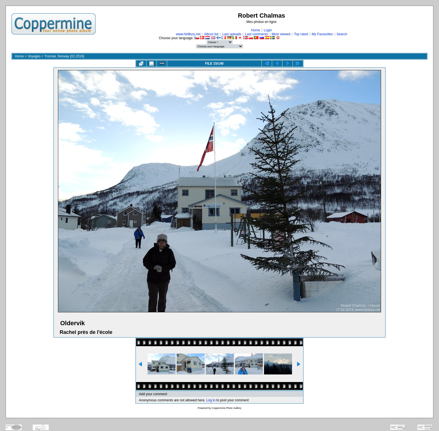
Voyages (34, 56)
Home (255, 30)
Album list (211, 34)
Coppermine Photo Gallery (226, 408)
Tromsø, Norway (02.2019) (64, 56)
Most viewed (281, 34)
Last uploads (231, 34)
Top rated (301, 34)
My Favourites (322, 34)
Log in (211, 400)
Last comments (256, 34)
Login (268, 30)
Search (342, 34)
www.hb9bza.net (188, 34)
